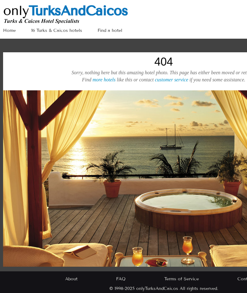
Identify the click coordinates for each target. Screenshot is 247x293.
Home (9, 30)
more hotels (104, 79)
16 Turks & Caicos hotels (56, 30)
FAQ (121, 279)
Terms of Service (181, 279)
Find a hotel (110, 30)
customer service (171, 79)
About (71, 279)
